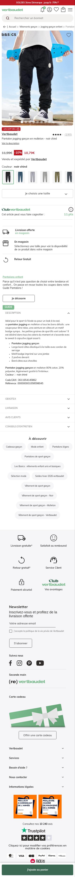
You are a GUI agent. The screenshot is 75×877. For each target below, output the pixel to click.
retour (5, 27)
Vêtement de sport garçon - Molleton (38, 505)
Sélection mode (18, 476)
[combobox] (37, 18)
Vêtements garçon (28, 27)
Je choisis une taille (37, 193)
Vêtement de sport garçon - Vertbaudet (37, 515)
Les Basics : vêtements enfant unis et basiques (37, 466)
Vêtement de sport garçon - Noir (37, 496)
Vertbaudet (9, 134)
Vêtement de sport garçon (37, 486)
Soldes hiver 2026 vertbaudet (49, 476)
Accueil (12, 27)
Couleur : (14, 166)
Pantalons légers (60, 447)
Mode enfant (37, 447)
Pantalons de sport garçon (37, 457)
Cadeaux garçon (14, 447)
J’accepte (39, 631)
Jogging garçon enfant (51, 27)
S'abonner (20, 643)
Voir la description (10, 143)
